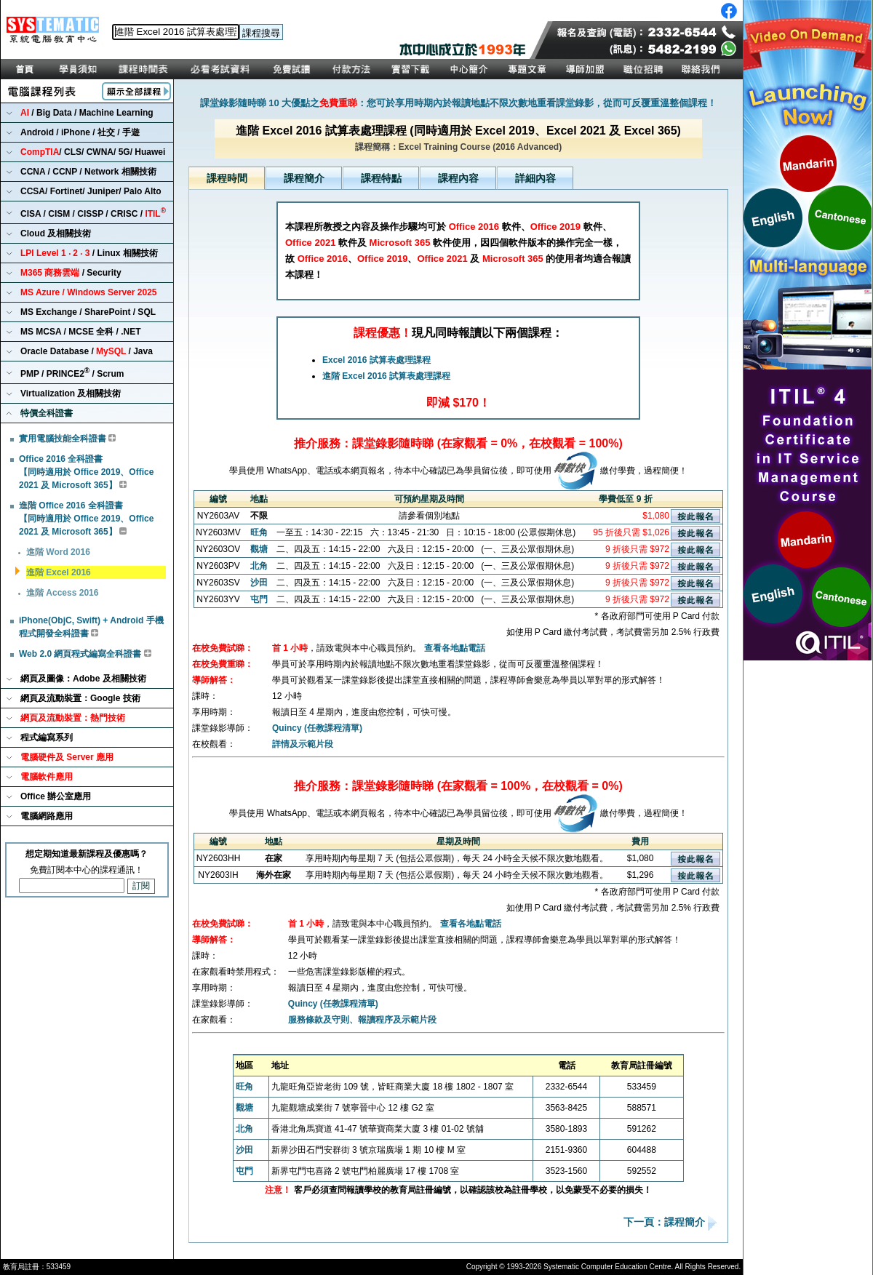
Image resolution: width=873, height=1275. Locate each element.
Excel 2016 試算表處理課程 (376, 360)
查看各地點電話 (454, 648)
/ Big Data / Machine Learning (87, 113)
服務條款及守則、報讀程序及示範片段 (362, 1020)
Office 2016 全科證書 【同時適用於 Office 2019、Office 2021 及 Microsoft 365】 (86, 472)
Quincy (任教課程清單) (317, 728)
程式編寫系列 (46, 737)
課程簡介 (304, 178)
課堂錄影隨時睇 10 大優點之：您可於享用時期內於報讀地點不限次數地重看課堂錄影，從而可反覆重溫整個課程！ (458, 102)
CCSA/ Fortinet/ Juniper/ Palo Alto (91, 191)
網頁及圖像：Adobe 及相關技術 (83, 679)
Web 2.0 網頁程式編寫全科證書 (80, 654)
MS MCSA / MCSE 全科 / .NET (80, 332)
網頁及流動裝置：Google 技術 (80, 698)
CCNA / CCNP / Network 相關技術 (88, 172)
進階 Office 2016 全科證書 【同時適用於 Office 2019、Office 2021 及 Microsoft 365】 (86, 518)
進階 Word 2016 (58, 552)
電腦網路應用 (46, 816)
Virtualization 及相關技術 (70, 393)
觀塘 (259, 549)
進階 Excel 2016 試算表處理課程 (386, 376)
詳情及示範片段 (302, 744)
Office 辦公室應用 (55, 796)
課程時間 (227, 178)
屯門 (259, 599)
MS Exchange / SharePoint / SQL (88, 312)
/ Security (70, 273)
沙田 (259, 582)
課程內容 (458, 178)
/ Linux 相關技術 (89, 253)
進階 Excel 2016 (58, 572)
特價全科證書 (46, 413)
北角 (259, 566)
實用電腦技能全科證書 (62, 438)
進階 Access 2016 (62, 593)
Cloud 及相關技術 (55, 233)
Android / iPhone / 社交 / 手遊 (80, 132)
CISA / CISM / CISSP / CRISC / (93, 213)
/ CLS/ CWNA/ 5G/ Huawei (92, 152)
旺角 (259, 532)
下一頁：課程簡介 (665, 1222)
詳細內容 (535, 178)
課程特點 (381, 178)
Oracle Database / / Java (86, 351)
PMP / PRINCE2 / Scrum (72, 373)
